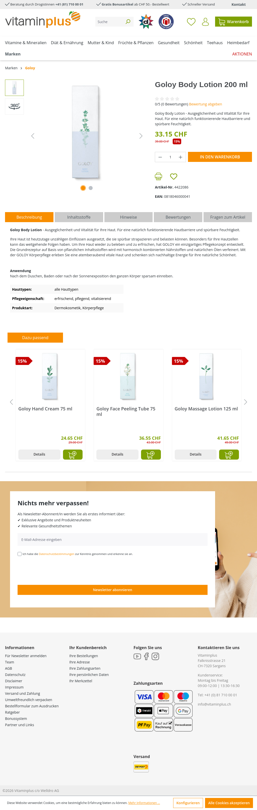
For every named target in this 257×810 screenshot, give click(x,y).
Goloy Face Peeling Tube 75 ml (125, 411)
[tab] (29, 217)
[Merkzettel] (191, 22)
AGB (8, 668)
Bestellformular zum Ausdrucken (32, 706)
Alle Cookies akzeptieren (229, 802)
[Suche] (108, 22)
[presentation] (56, 570)
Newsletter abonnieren (112, 589)
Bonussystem (16, 718)
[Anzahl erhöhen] (180, 157)
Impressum (14, 687)
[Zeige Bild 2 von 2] (91, 188)
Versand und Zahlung (22, 693)
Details (39, 454)
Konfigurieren (188, 802)
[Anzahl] (170, 157)
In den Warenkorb (220, 157)
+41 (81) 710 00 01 (69, 4)
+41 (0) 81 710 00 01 (220, 695)
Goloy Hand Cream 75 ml (45, 409)
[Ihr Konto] (205, 22)
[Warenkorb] (233, 22)
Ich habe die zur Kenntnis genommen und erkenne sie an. (78, 554)
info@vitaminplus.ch (214, 704)
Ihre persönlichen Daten (89, 674)
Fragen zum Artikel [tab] (227, 217)
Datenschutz (15, 674)
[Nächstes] (141, 136)
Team (9, 662)
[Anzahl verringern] (160, 157)
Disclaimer (13, 680)
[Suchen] (128, 22)
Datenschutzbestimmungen (57, 554)
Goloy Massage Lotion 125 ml (206, 409)
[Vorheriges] (32, 136)
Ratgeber (12, 712)
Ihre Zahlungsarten (84, 668)
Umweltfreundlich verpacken (28, 699)
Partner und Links (19, 724)
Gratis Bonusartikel (117, 4)
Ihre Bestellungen (83, 655)
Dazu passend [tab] (35, 337)
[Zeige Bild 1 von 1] (83, 188)
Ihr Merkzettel (80, 680)
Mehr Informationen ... (144, 803)
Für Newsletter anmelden (25, 655)
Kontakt (239, 4)
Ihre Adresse (79, 662)
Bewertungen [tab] (178, 217)
